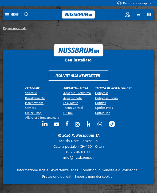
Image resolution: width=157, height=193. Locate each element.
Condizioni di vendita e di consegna (109, 170)
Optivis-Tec (102, 113)
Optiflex (100, 103)
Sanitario (31, 93)
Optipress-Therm (106, 98)
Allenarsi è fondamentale (42, 118)
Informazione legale (32, 170)
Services (30, 108)
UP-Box (68, 113)
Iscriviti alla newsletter (77, 75)
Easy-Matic (70, 103)
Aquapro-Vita (72, 98)
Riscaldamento (35, 98)
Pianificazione (34, 103)
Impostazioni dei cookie (93, 176)
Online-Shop (33, 113)
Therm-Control (73, 108)
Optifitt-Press (104, 108)
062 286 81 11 (78, 152)
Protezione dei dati (57, 176)
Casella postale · (78, 144)
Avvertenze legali (64, 170)
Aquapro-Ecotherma (77, 93)
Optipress (101, 93)
